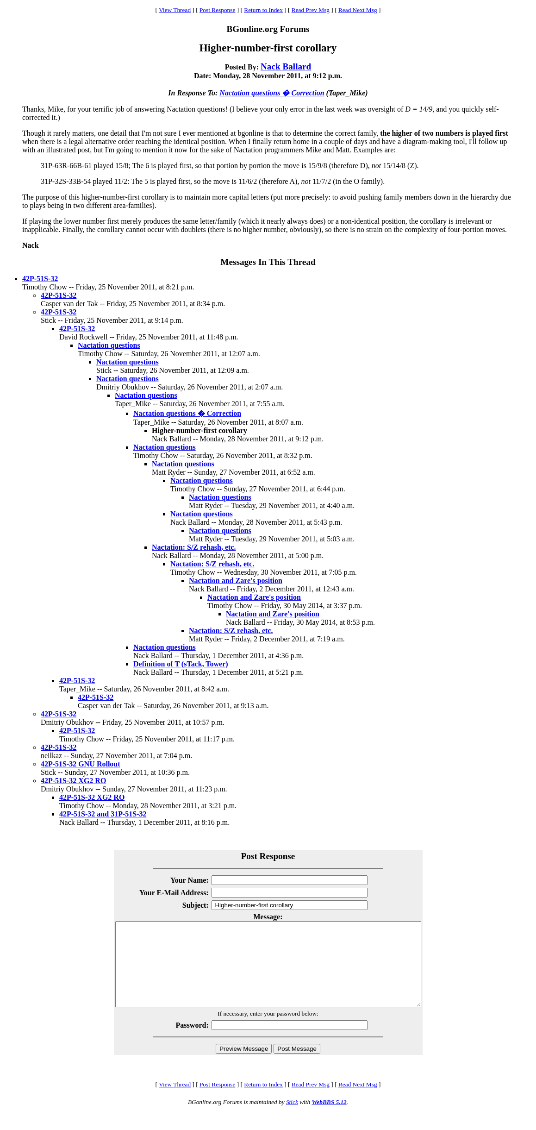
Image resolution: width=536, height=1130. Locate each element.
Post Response (217, 9)
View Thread (175, 9)
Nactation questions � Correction (271, 93)
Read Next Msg (357, 9)
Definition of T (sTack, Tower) (180, 664)
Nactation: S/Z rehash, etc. (194, 547)
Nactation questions (109, 345)
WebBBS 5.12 (329, 1118)
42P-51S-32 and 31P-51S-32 (102, 814)
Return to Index (263, 9)
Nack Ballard (286, 66)
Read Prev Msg (311, 9)
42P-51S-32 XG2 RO (73, 781)
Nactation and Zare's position (235, 580)
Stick (292, 1118)
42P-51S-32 (40, 278)
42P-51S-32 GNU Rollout (80, 764)
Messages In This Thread (267, 262)
